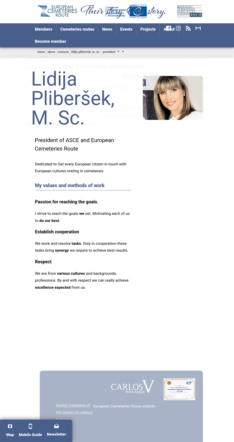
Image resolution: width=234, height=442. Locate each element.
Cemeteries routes (77, 29)
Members (43, 29)
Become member (50, 41)
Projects (148, 29)
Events (126, 29)
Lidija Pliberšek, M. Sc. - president (93, 52)
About (51, 52)
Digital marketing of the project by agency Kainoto (74, 412)
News (107, 29)
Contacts (63, 52)
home (41, 52)
